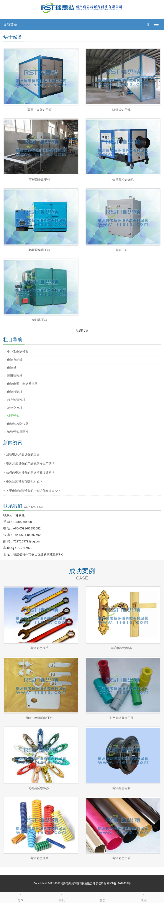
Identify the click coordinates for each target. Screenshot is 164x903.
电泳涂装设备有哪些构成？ (24, 481)
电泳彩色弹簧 (39, 858)
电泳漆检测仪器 (17, 424)
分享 (20, 897)
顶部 (143, 897)
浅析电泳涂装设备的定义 (22, 454)
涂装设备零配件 (17, 432)
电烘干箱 (121, 250)
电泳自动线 (14, 359)
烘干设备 (13, 416)
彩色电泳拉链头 (39, 788)
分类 (102, 897)
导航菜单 (10, 24)
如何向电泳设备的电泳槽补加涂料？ (30, 472)
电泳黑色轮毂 (121, 788)
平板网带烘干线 (39, 179)
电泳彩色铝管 (121, 858)
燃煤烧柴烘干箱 (39, 250)
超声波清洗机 (16, 399)
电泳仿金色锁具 (121, 648)
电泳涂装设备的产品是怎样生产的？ (30, 463)
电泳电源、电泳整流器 (22, 383)
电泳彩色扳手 (39, 648)
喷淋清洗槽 (14, 375)
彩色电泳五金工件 (121, 718)
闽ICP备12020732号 (118, 883)
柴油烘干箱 (39, 320)
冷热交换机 (14, 407)
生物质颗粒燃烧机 (121, 179)
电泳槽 (11, 367)
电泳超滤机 (14, 391)
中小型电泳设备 (17, 351)
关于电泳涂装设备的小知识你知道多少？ (33, 490)
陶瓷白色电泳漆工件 (39, 718)
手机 (61, 897)
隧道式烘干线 (121, 110)
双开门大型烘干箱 (39, 110)
